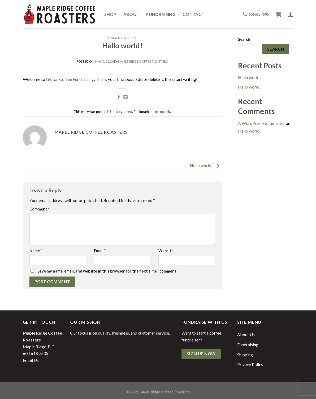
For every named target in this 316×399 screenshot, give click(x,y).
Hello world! (206, 165)
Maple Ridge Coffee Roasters (143, 61)
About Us (246, 334)
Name (35, 250)
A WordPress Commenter (261, 123)
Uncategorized (122, 38)
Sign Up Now (201, 353)
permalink (162, 111)
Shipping (245, 354)
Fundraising (161, 14)
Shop (110, 14)
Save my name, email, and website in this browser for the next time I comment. (107, 271)
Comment (39, 209)
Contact (193, 14)
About (131, 14)
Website (166, 250)
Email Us (31, 360)
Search (244, 39)
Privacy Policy (250, 364)
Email (100, 250)
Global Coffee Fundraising (70, 79)
